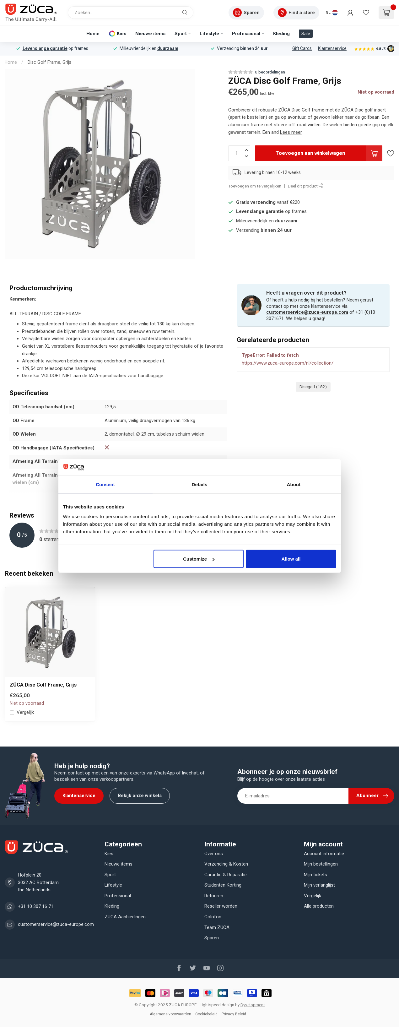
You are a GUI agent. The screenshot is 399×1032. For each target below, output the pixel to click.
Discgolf (313, 386)
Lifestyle (209, 33)
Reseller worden (220, 906)
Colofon (212, 917)
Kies (121, 33)
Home (93, 33)
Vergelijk (25, 712)
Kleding (281, 33)
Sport (181, 33)
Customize (198, 559)
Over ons (213, 853)
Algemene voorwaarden (170, 1014)
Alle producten (319, 906)
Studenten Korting (222, 885)
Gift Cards (302, 48)
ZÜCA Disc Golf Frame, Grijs (43, 685)
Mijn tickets (315, 874)
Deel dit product (305, 185)
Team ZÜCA (216, 927)
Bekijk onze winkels (140, 795)
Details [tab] (200, 484)
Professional (246, 33)
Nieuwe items (150, 33)
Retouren (213, 896)
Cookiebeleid (206, 1014)
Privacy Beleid (234, 1014)
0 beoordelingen (270, 71)
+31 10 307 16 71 (35, 906)
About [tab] (294, 484)
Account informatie (324, 853)
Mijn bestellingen (321, 864)
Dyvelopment (252, 1004)
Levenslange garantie (45, 48)
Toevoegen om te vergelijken (254, 185)
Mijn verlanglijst (319, 885)
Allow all (291, 559)
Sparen (211, 938)
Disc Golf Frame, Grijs (49, 62)
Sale (305, 33)
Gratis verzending (256, 202)
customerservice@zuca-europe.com (307, 312)
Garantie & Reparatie (225, 874)
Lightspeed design (217, 1004)
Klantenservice (332, 48)
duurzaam (167, 48)
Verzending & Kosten (226, 864)
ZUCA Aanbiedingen (125, 917)
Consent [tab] (105, 484)
